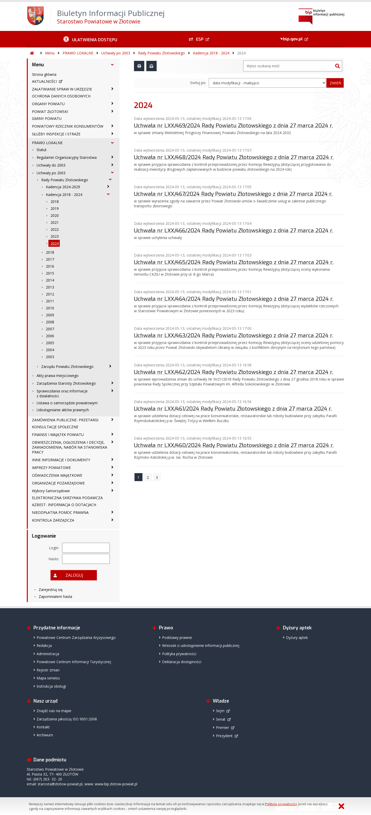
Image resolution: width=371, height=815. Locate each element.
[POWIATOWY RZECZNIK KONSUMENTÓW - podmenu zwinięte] (112, 126)
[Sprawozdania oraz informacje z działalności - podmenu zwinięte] (112, 390)
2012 (50, 294)
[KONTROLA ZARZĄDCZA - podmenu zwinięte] (112, 520)
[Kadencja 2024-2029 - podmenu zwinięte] (108, 186)
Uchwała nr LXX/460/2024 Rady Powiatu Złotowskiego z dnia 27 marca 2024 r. (234, 445)
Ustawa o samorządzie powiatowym (67, 402)
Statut (42, 149)
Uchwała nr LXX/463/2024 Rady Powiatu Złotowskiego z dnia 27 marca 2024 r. (233, 335)
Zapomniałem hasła (55, 596)
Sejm (220, 710)
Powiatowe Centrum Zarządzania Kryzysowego (76, 637)
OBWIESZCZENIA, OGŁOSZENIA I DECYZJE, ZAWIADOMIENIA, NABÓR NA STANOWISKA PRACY (69, 447)
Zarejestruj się (51, 589)
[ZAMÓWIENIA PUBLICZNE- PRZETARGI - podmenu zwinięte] (112, 419)
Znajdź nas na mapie (54, 710)
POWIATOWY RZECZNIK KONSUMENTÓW (67, 126)
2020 (54, 215)
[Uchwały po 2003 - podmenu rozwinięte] (112, 172)
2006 (50, 335)
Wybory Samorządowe (51, 490)
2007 (50, 328)
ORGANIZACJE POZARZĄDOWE (58, 483)
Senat (220, 719)
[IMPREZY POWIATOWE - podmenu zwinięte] (112, 467)
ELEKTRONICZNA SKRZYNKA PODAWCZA (67, 497)
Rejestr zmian (48, 670)
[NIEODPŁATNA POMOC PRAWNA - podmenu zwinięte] (112, 512)
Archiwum (45, 734)
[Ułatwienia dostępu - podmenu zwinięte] (90, 39)
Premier (222, 727)
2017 (50, 259)
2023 (54, 236)
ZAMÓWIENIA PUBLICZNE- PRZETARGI (65, 419)
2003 (50, 356)
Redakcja (44, 645)
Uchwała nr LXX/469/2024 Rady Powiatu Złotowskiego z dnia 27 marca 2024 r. (233, 125)
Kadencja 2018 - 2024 (211, 53)
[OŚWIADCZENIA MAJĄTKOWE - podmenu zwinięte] (112, 475)
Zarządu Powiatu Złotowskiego (67, 366)
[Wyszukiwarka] (288, 66)
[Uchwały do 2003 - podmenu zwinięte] (112, 165)
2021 (54, 222)
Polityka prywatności (179, 653)
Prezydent (224, 735)
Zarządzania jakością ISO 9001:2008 (67, 719)
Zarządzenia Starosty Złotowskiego (66, 383)
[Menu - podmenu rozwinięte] (112, 65)
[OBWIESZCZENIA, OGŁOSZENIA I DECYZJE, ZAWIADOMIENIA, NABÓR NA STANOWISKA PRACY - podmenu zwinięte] (112, 442)
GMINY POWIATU (47, 118)
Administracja (48, 653)
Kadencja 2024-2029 (63, 186)
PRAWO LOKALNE (78, 53)
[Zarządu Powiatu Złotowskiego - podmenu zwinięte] (110, 366)
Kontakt (43, 727)
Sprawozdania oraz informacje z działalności (62, 393)
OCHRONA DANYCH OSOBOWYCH (61, 96)
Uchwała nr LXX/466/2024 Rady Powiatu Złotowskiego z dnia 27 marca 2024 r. (233, 230)
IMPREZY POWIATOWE (51, 467)
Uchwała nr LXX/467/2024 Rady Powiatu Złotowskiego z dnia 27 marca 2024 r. (233, 193)
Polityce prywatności (281, 804)
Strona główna (44, 74)
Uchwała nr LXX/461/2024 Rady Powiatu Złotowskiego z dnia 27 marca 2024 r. (233, 408)
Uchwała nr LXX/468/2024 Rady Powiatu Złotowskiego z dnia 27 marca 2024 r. (234, 157)
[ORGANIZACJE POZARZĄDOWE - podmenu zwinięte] (112, 483)
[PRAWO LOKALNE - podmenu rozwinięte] (112, 143)
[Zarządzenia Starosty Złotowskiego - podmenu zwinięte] (112, 383)
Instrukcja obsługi (51, 686)
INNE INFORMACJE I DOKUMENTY (61, 459)
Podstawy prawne (177, 637)
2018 (54, 201)
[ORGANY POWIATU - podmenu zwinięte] (112, 103)
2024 (241, 53)
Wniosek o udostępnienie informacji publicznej (200, 645)
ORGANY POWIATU (48, 103)
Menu (50, 53)
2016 (50, 266)
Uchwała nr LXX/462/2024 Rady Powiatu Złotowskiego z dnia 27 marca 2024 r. (233, 372)
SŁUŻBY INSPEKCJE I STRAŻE (56, 133)
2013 (50, 287)
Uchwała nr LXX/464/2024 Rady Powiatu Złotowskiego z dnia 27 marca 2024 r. (233, 298)
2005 (50, 342)
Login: (54, 547)
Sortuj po (198, 82)
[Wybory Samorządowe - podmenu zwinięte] (112, 490)
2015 (50, 273)
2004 (50, 349)
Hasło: (53, 558)
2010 (50, 308)
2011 (50, 301)
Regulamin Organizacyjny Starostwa (67, 157)
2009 (50, 314)
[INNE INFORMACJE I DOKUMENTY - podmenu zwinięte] (112, 459)
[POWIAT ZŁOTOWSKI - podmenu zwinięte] (112, 111)
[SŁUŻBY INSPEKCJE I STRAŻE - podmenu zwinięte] (112, 133)
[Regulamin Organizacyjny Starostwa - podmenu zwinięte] (112, 157)
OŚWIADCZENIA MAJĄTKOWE (57, 475)
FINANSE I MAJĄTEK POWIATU (58, 434)
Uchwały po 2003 (115, 53)
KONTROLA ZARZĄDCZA (53, 520)
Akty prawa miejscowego (58, 375)
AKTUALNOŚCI (44, 81)
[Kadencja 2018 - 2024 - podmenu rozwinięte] (108, 194)
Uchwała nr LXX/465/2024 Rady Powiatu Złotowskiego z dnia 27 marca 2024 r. (233, 262)
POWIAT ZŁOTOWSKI (50, 111)
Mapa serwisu (48, 678)
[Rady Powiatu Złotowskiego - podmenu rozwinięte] (110, 179)
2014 (50, 280)
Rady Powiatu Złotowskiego (161, 53)
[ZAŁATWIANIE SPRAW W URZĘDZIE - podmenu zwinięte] (112, 89)
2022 (54, 229)
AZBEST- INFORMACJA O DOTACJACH (64, 504)
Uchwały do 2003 (51, 165)
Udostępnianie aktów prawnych (63, 409)
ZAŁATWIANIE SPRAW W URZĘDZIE (62, 89)
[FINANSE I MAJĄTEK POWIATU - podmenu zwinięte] (112, 434)
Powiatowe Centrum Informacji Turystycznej (74, 661)
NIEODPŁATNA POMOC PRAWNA (60, 512)
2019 (54, 208)
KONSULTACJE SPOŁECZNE (55, 426)
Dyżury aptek (297, 637)
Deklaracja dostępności (181, 661)
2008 (50, 321)
